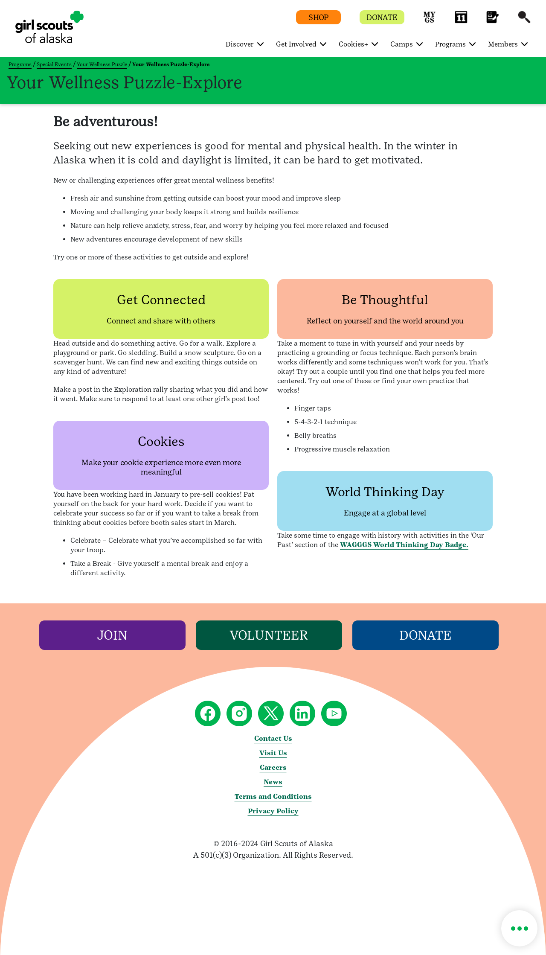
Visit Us (273, 753)
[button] (429, 21)
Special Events (54, 64)
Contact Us (273, 738)
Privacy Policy (273, 811)
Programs (20, 64)
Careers (273, 767)
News (273, 782)
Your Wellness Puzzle (102, 64)
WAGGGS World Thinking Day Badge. (404, 545)
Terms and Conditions (273, 796)
